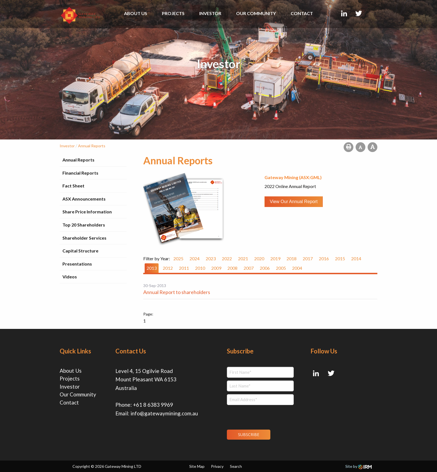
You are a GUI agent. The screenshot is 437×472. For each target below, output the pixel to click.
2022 (227, 258)
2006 (265, 268)
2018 (292, 258)
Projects (173, 13)
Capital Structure (80, 250)
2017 (308, 258)
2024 (195, 258)
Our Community (256, 13)
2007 (249, 268)
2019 (275, 258)
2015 (340, 258)
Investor (210, 13)
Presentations (77, 263)
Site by (358, 466)
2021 (243, 258)
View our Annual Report (293, 201)
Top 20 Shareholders (83, 224)
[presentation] (261, 416)
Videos (69, 276)
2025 (178, 258)
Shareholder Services (84, 237)
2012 (168, 268)
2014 (356, 258)
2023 (211, 258)
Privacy (217, 466)
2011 (184, 268)
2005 (281, 268)
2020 (259, 258)
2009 (216, 268)
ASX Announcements (84, 198)
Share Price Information (87, 211)
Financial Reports (80, 172)
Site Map (197, 466)
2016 (324, 258)
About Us (135, 13)
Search (236, 466)
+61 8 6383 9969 (153, 404)
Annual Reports (78, 159)
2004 (297, 268)
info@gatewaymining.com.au (164, 413)
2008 (232, 268)
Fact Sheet (73, 185)
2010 (200, 268)
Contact (302, 13)
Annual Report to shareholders (176, 292)
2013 (152, 268)
